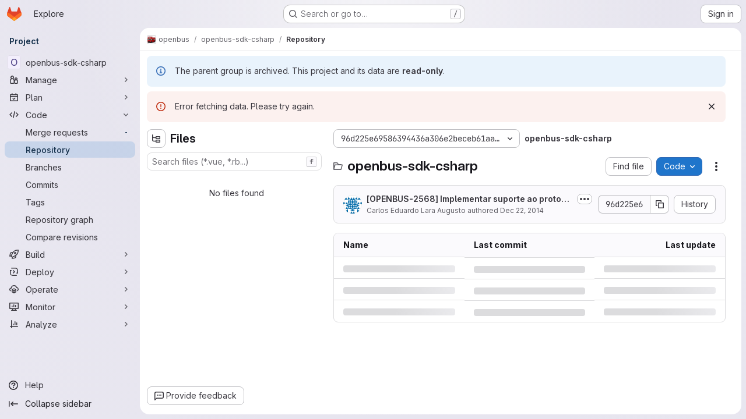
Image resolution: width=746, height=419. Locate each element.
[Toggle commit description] (584, 199)
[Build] (70, 254)
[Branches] (70, 167)
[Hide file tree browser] (156, 138)
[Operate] (70, 289)
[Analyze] (70, 324)
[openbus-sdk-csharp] (70, 62)
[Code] (70, 114)
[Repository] (70, 149)
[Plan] (70, 97)
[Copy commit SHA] (659, 204)
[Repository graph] (70, 219)
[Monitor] (70, 307)
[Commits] (70, 184)
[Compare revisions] (70, 237)
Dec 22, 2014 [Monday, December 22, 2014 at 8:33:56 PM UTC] (522, 210)
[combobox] (234, 161)
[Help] (70, 385)
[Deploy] (70, 272)
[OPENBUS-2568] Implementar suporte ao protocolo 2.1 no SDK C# (469, 199)
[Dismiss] (712, 106)
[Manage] (70, 80)
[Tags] (70, 202)
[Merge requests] (70, 132)
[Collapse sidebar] (70, 404)
